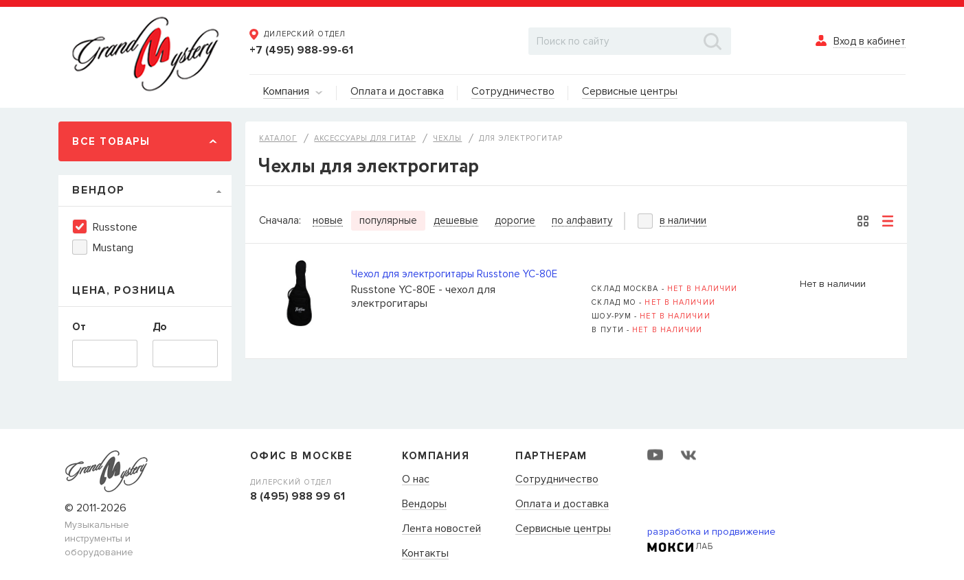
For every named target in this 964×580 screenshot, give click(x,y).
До (159, 327)
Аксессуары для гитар (365, 138)
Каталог (278, 138)
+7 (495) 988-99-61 (301, 50)
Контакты (425, 553)
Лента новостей (441, 529)
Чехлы (447, 138)
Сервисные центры (563, 529)
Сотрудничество (556, 479)
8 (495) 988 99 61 (297, 496)
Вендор (98, 190)
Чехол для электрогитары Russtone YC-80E (454, 274)
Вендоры (424, 504)
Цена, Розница (123, 290)
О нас (415, 479)
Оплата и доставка (562, 504)
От (79, 327)
